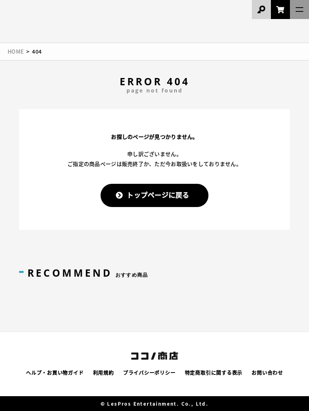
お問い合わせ (267, 372)
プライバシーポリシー (149, 372)
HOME (16, 51)
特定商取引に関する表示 (214, 372)
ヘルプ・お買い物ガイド (55, 372)
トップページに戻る (157, 195)
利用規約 (103, 372)
